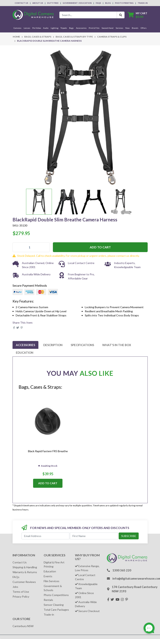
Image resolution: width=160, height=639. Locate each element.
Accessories (25, 345)
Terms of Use (21, 591)
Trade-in (49, 614)
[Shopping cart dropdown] (137, 15)
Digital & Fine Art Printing (54, 564)
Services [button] (119, 28)
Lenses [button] (27, 28)
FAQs (98, 3)
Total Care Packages (56, 609)
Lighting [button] (54, 28)
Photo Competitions (56, 595)
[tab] (25, 345)
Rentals (48, 599)
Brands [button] (135, 28)
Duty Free (53, 3)
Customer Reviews (24, 582)
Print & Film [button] (94, 28)
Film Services (51, 581)
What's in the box (116, 345)
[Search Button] (121, 15)
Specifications (82, 345)
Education (24, 352)
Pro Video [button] (36, 28)
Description (52, 345)
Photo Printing (124, 3)
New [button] (127, 28)
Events (48, 576)
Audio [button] (45, 28)
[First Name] (94, 535)
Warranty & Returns (25, 572)
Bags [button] (71, 28)
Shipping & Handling (25, 567)
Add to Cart (100, 247)
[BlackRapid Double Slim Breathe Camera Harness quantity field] (31, 247)
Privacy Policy (21, 596)
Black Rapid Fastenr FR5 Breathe (48, 451)
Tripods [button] (64, 28)
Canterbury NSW (23, 626)
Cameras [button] (17, 28)
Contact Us (21, 3)
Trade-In (143, 3)
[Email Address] (46, 535)
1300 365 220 (121, 570)
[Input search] (88, 15)
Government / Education (77, 3)
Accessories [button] (81, 28)
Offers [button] (143, 28)
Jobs (15, 586)
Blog (108, 3)
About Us (37, 3)
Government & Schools (53, 588)
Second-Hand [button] (107, 28)
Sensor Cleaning (54, 604)
